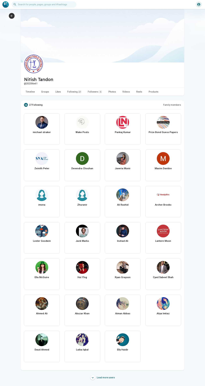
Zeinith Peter (41, 168)
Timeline (30, 91)
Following (74, 91)
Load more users (102, 377)
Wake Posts (82, 132)
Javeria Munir (123, 168)
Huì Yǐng (82, 277)
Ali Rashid (122, 204)
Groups (45, 91)
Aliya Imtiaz (163, 313)
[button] (44, 4)
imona (41, 204)
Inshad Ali (122, 241)
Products (153, 91)
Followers (95, 91)
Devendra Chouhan (82, 168)
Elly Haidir (122, 349)
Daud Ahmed (42, 349)
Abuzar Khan (82, 313)
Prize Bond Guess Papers (163, 132)
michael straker (42, 132)
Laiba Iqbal (82, 349)
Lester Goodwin (42, 241)
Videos (126, 91)
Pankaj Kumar (123, 132)
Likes (58, 91)
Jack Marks (82, 241)
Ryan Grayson (123, 277)
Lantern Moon (163, 241)
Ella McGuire (42, 277)
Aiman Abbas (122, 313)
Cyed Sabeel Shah (163, 277)
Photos (112, 91)
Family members (172, 105)
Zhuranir (82, 204)
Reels (139, 91)
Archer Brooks (163, 204)
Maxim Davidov (163, 168)
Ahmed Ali (42, 313)
